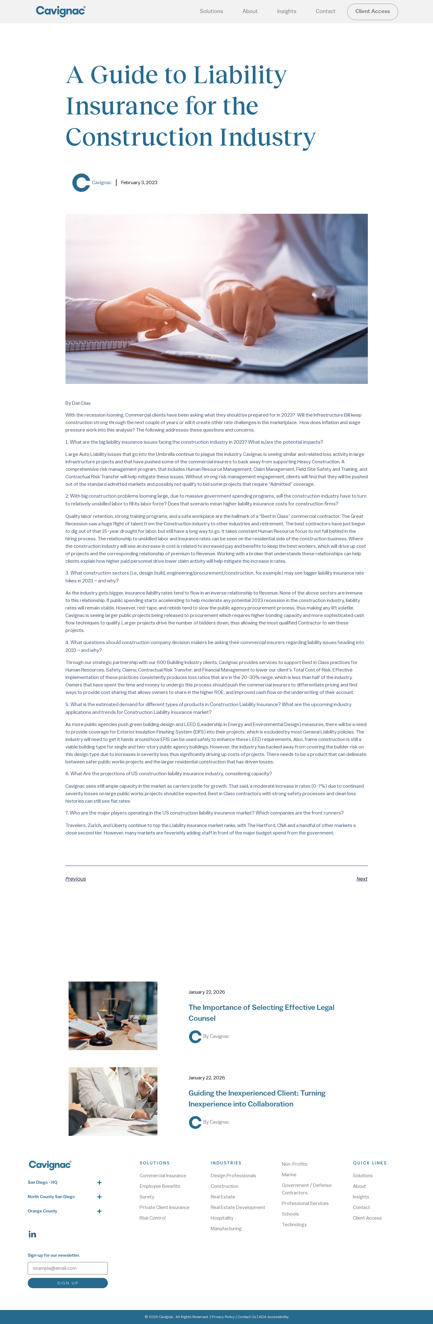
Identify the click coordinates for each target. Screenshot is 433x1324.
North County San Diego (51, 1197)
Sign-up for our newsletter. (54, 1255)
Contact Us (247, 1317)
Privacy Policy (223, 1317)
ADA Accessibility (274, 1317)
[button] (65, 1182)
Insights (286, 12)
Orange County (42, 1211)
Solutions (211, 12)
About (250, 12)
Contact (326, 12)
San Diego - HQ (42, 1182)
